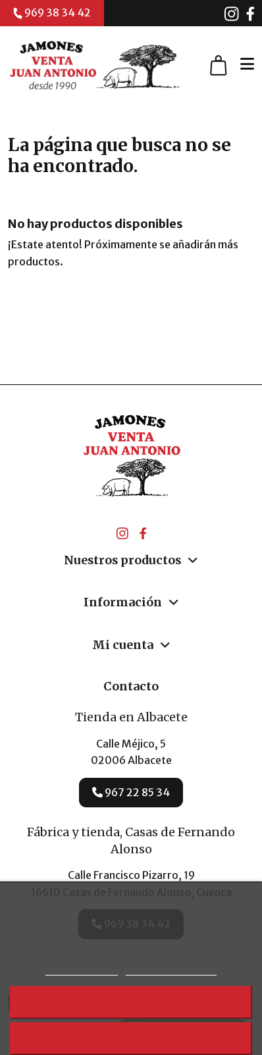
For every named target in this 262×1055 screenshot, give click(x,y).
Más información (81, 969)
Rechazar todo (131, 1002)
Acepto (131, 1038)
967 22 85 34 (131, 792)
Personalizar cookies (171, 969)
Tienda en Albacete (131, 717)
